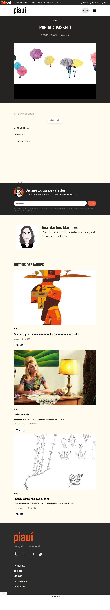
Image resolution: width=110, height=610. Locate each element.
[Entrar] (86, 10)
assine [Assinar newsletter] (92, 203)
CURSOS (50, 2)
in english (18, 546)
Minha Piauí (20, 580)
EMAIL (105, 2)
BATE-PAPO (95, 2)
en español (34, 546)
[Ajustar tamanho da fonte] (52, 120)
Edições (18, 570)
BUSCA (84, 2)
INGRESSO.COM (21, 2)
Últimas (18, 575)
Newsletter (20, 586)
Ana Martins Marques (60, 227)
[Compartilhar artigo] (58, 120)
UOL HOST (32, 2)
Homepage (19, 565)
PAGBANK (41, 2)
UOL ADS (58, 2)
